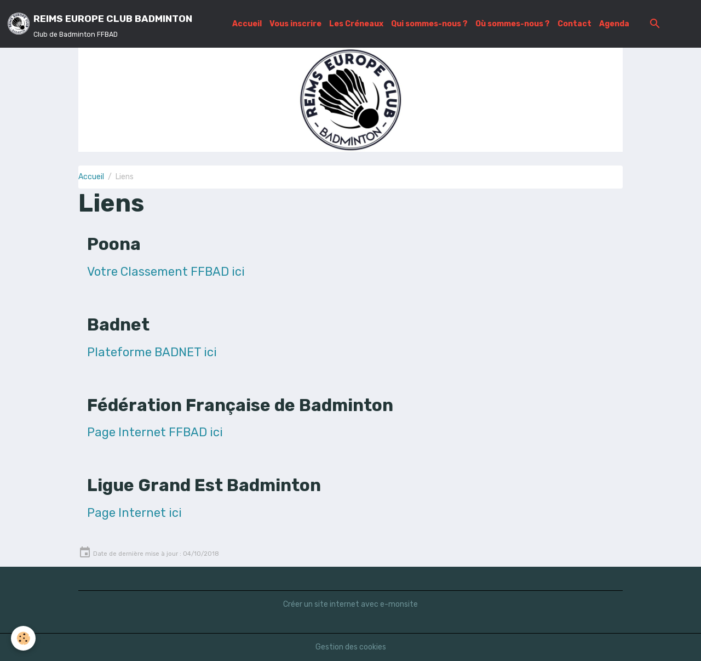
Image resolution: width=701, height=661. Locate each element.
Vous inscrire (295, 24)
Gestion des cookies (350, 647)
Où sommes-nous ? (512, 24)
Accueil (247, 24)
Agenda (614, 24)
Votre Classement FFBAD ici (166, 271)
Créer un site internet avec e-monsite (350, 604)
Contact (574, 24)
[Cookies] (23, 638)
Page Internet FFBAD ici (155, 432)
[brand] (100, 24)
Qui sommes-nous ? (429, 24)
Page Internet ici (134, 512)
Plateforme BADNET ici (152, 352)
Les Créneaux (356, 24)
